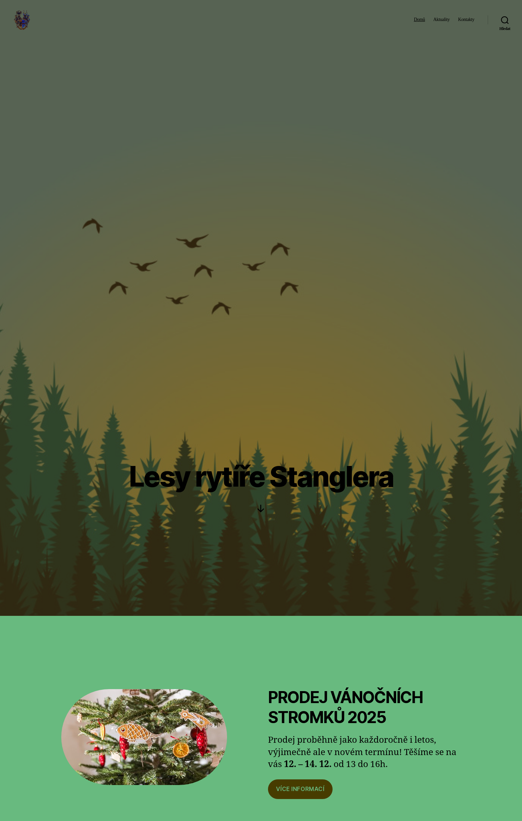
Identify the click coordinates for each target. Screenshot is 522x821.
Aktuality (441, 24)
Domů (419, 24)
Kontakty (466, 24)
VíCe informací (300, 789)
